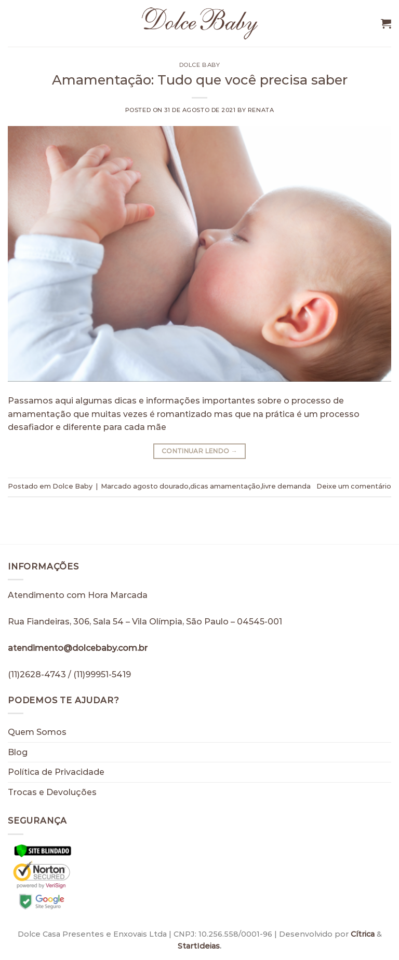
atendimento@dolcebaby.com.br (78, 648)
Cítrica (363, 934)
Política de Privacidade (56, 772)
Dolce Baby (199, 64)
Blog (18, 752)
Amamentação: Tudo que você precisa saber (200, 80)
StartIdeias (199, 946)
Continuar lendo (199, 451)
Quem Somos (37, 732)
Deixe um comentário (353, 486)
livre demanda (286, 486)
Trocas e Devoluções (52, 792)
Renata (261, 110)
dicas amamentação (225, 486)
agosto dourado (161, 486)
